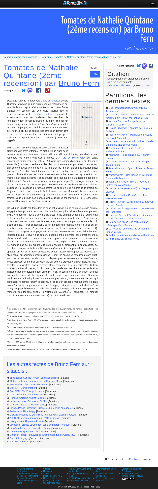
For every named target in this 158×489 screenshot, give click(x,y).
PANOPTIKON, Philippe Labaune (27, 391)
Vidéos (46, 473)
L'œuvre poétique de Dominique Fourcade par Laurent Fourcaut (43, 414)
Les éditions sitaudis (78, 480)
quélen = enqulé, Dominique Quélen (28, 401)
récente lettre (44, 114)
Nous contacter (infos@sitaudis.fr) (51, 479)
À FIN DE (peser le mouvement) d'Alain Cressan (35, 418)
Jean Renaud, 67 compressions (26, 394)
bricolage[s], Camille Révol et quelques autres (34, 377)
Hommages (48, 471)
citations (147, 85)
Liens (19, 483)
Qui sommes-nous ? (52, 483)
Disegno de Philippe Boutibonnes (27, 421)
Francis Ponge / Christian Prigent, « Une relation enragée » (40, 408)
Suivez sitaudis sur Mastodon (104, 474)
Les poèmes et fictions (27, 476)
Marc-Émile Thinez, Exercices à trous (29, 384)
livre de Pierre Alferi (73, 157)
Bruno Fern (79, 83)
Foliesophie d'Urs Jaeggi (23, 411)
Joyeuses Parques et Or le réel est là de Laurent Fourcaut (40, 424)
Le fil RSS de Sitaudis (79, 478)
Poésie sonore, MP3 (52, 476)
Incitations (22, 471)
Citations (47, 469)
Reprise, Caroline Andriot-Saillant (27, 398)
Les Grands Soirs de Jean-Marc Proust (30, 428)
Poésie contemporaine (27, 473)
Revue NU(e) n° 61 (20, 441)
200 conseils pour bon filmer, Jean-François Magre (36, 381)
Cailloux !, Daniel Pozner (23, 388)
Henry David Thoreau (118, 85)
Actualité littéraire (25, 469)
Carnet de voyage (19, 438)
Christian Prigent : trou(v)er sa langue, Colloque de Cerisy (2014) (43, 434)
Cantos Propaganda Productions (27, 431)
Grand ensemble (49, 100)
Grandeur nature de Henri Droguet (28, 404)
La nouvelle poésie (26, 478)
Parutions (134, 459)
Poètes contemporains (27, 480)
